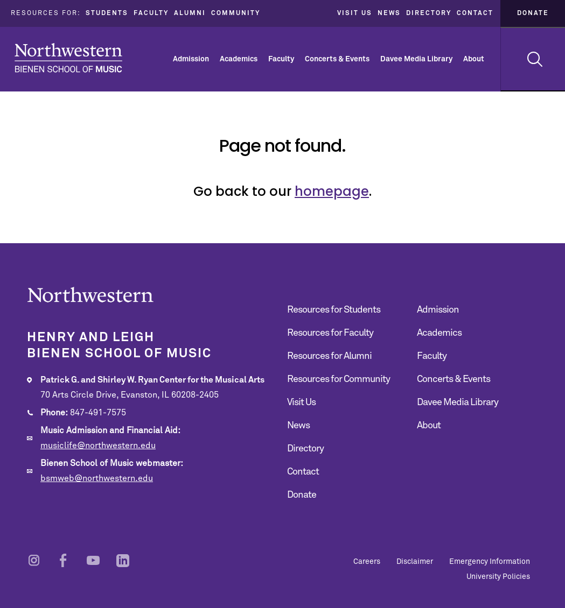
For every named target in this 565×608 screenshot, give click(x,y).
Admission (191, 59)
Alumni (190, 13)
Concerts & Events (337, 59)
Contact (475, 13)
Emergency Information (489, 561)
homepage (332, 191)
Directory (428, 13)
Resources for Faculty (330, 333)
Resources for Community (338, 379)
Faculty (151, 13)
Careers (366, 561)
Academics (238, 59)
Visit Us (354, 13)
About (473, 59)
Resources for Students (333, 310)
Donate (533, 13)
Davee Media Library (416, 59)
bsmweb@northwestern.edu (96, 478)
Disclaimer (414, 561)
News (389, 13)
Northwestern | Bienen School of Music (68, 58)
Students (107, 13)
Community (235, 13)
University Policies (498, 577)
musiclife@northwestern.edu (98, 445)
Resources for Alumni (329, 356)
